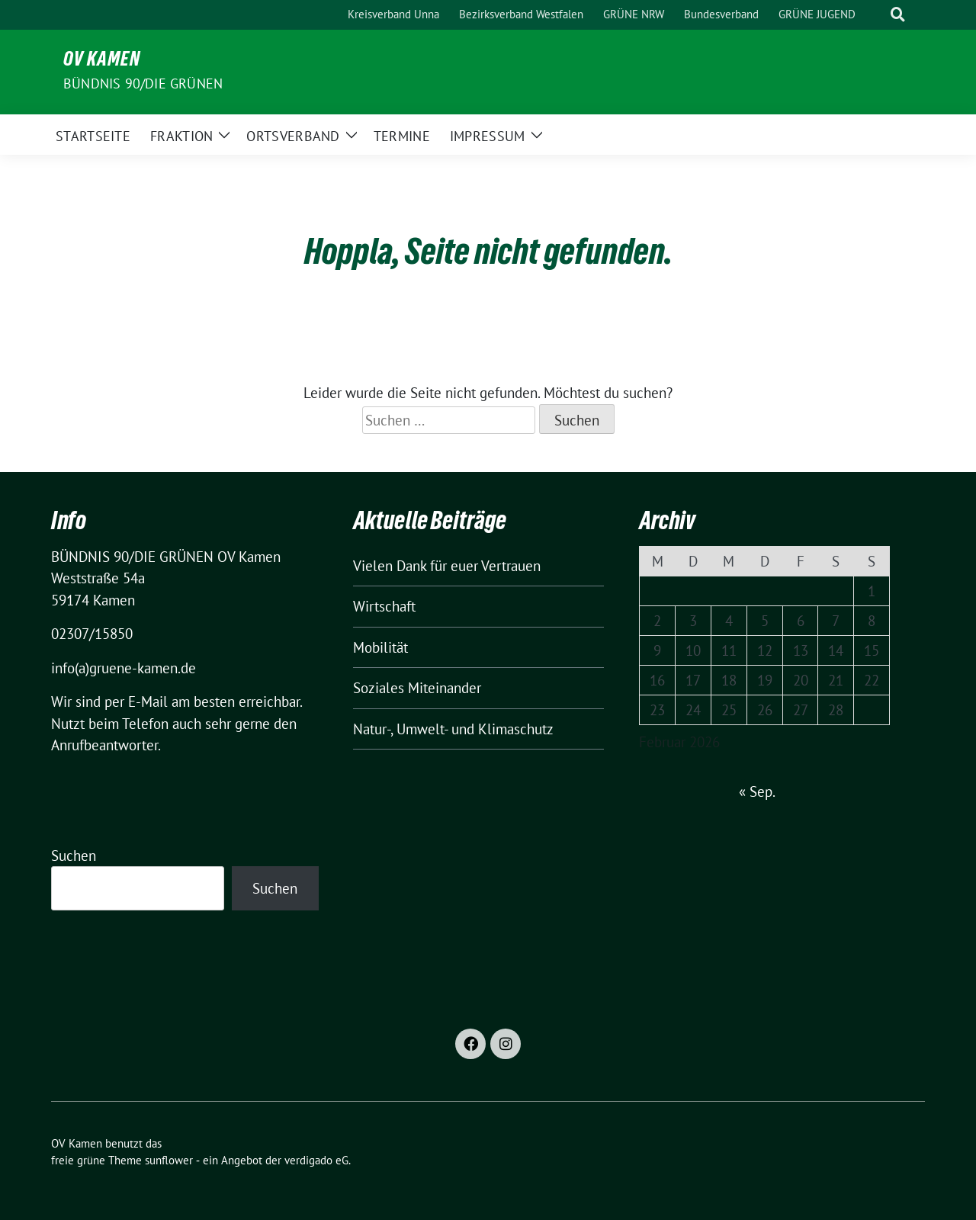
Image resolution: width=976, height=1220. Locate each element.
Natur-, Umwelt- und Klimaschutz (453, 729)
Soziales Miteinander (417, 688)
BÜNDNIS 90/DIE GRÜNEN (143, 83)
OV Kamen (101, 61)
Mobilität (380, 647)
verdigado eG (316, 1160)
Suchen (73, 855)
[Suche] (876, 15)
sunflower (169, 1160)
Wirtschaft (384, 606)
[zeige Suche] (898, 15)
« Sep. (757, 791)
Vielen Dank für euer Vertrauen (447, 566)
